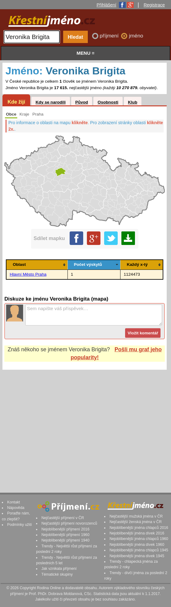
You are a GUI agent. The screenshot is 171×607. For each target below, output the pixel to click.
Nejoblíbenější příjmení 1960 (65, 535)
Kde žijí (16, 101)
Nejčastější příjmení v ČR (62, 518)
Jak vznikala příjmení (58, 568)
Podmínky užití (19, 524)
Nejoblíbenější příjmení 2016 (65, 529)
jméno (136, 36)
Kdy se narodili (50, 102)
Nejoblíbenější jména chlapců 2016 (138, 528)
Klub (132, 102)
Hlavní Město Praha (28, 274)
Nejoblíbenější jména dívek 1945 (136, 556)
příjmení (110, 36)
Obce (11, 114)
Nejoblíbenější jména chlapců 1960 (138, 539)
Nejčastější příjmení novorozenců (69, 523)
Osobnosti (108, 102)
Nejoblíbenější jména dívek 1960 (136, 544)
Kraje (24, 114)
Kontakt (13, 502)
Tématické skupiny (56, 574)
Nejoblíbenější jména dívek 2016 (136, 533)
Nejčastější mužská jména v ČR (136, 516)
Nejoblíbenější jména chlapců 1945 (138, 550)
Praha (37, 114)
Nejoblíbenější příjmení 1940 (65, 540)
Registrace (154, 4)
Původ (81, 102)
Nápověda (15, 508)
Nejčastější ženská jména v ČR (135, 522)
